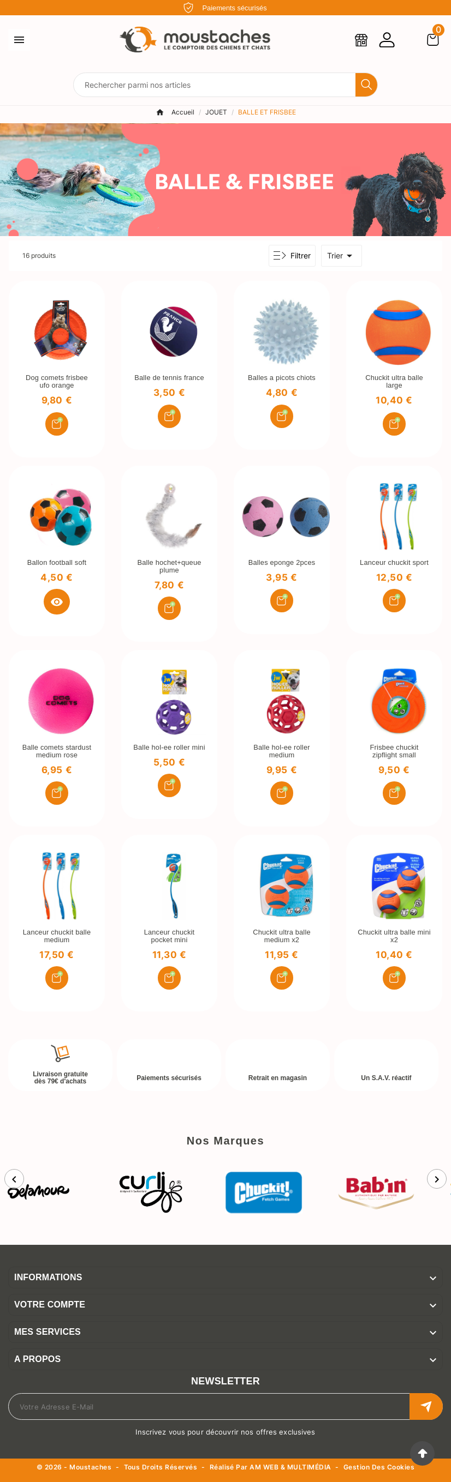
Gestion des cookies (378, 1467)
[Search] (366, 84)
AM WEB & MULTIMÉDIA (290, 1467)
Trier (341, 255)
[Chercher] (214, 85)
